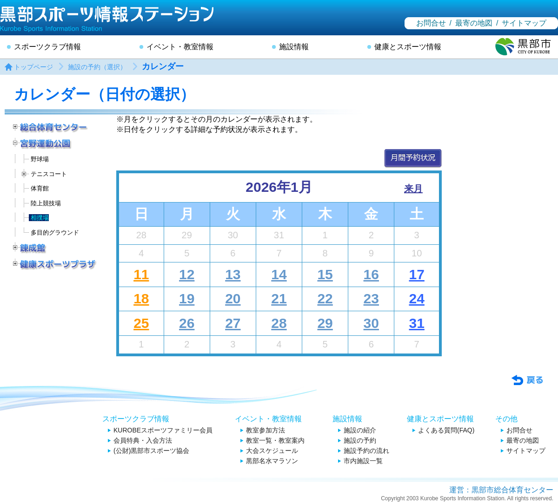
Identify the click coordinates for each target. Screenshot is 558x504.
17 (416, 274)
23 (371, 298)
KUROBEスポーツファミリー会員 (163, 430)
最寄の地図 (473, 23)
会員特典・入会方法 (142, 440)
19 (186, 298)
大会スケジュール (272, 450)
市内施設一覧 (363, 461)
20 (232, 298)
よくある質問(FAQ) (446, 430)
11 (141, 274)
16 (371, 274)
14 (278, 274)
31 (416, 323)
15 (324, 274)
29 (324, 323)
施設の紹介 (360, 430)
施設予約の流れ (366, 450)
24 (416, 298)
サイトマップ (524, 23)
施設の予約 (360, 440)
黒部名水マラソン (272, 461)
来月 (413, 188)
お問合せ (431, 23)
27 (232, 323)
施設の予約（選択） (97, 67)
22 (324, 298)
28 (278, 323)
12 (186, 274)
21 (278, 298)
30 (371, 323)
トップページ (33, 67)
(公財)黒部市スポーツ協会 (151, 450)
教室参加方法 (265, 430)
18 (141, 298)
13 (232, 274)
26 (186, 323)
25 (141, 323)
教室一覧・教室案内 (275, 440)
